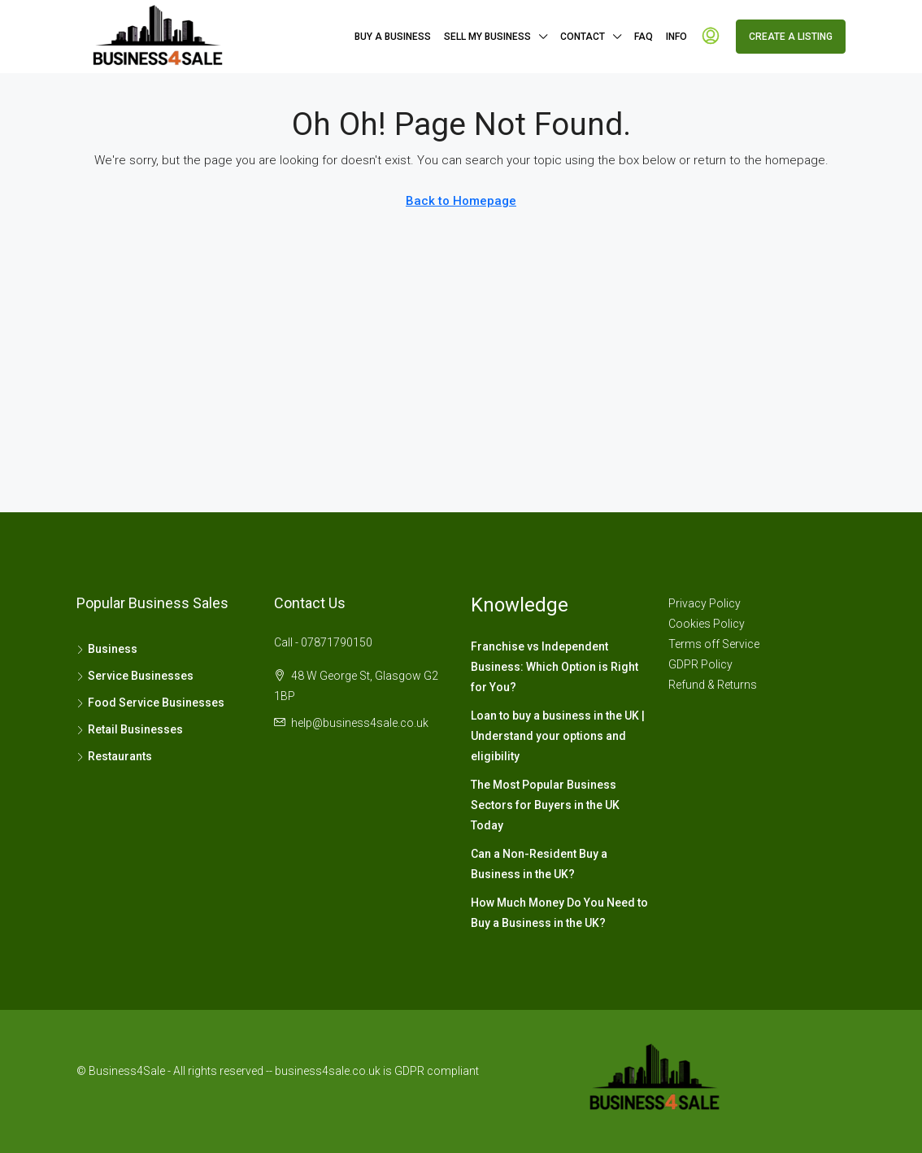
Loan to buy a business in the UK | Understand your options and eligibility (558, 736)
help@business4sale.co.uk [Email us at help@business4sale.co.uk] (359, 722)
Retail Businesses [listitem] (129, 729)
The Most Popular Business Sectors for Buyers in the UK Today (545, 805)
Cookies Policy (706, 623)
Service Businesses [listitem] (135, 675)
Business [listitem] (106, 648)
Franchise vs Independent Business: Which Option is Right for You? (554, 667)
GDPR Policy (700, 664)
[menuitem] (711, 37)
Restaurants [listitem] (114, 756)
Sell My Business (487, 36)
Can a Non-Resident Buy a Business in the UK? (539, 864)
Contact (582, 36)
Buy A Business (392, 36)
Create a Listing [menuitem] (791, 36)
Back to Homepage (461, 201)
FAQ (643, 36)
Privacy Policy (704, 603)
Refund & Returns (712, 684)
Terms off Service (713, 643)
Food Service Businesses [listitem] (150, 702)
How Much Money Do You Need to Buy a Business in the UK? (559, 912)
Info (676, 36)
